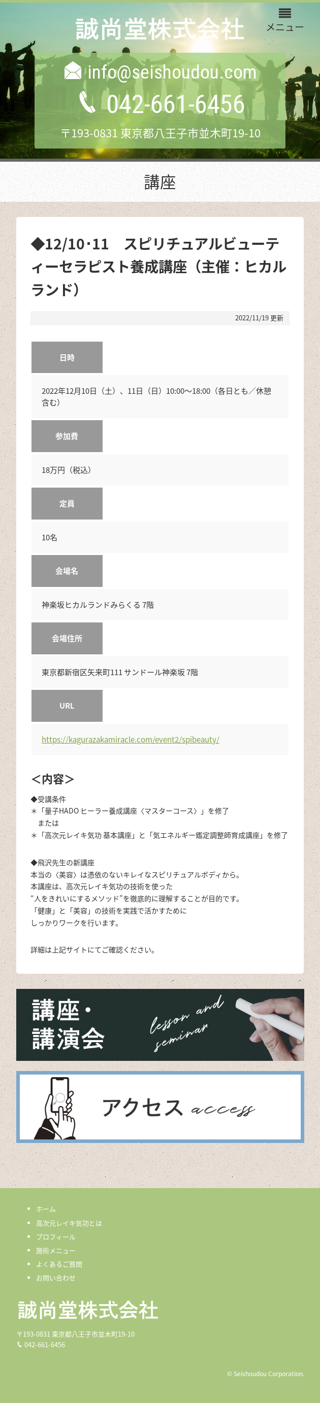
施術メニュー (56, 1250)
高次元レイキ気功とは (69, 1223)
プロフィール (56, 1236)
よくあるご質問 (59, 1264)
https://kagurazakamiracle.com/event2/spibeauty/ (130, 739)
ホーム (46, 1208)
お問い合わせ (56, 1277)
